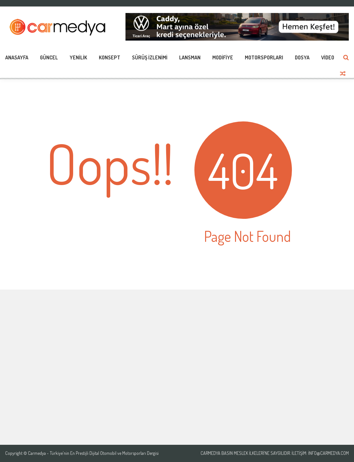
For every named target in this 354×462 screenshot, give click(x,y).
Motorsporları (264, 57)
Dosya (302, 57)
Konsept (109, 57)
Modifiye (222, 57)
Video (327, 57)
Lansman (190, 57)
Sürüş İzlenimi (149, 57)
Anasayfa (16, 57)
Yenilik (78, 57)
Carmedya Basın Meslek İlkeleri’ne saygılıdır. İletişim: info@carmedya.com (275, 453)
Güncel (49, 57)
